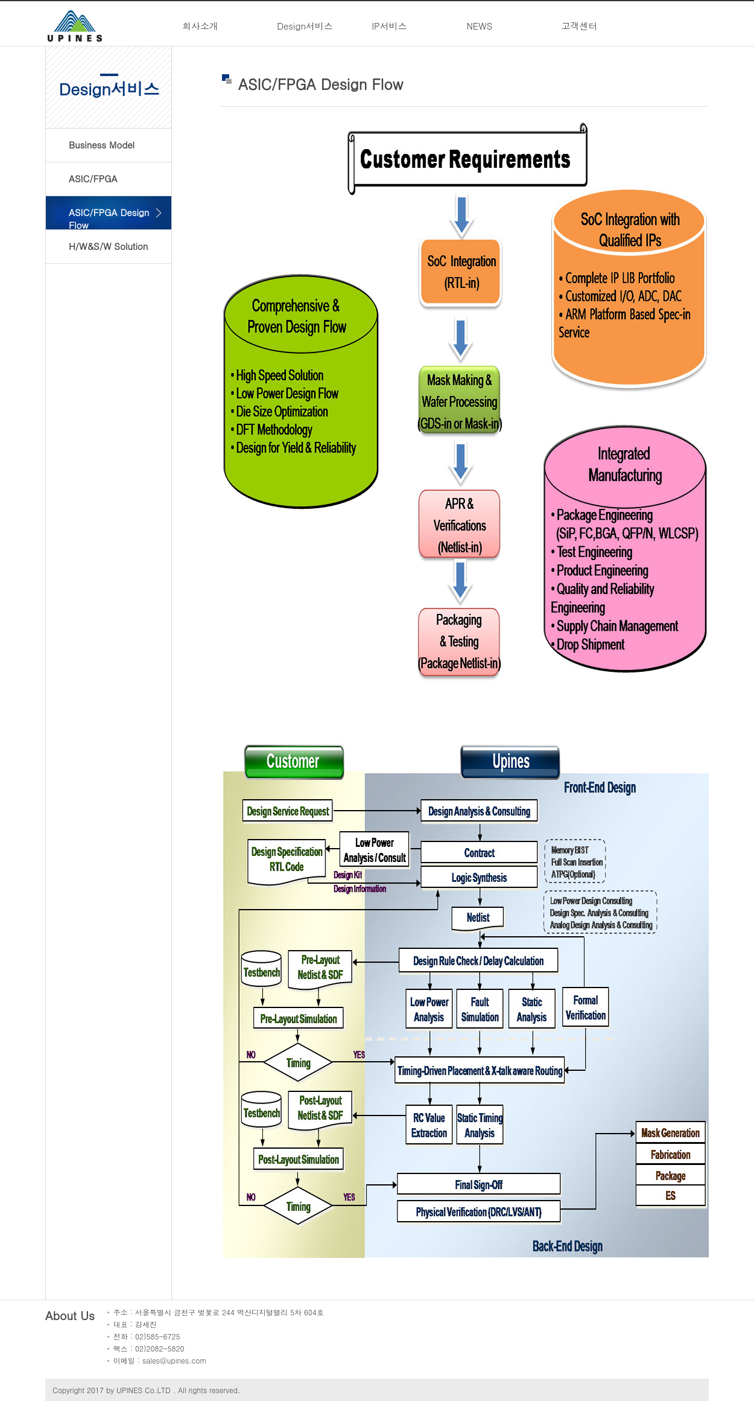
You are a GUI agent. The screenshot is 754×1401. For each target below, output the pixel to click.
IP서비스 (389, 25)
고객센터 (580, 25)
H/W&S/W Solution (108, 246)
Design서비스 (305, 25)
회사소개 (200, 25)
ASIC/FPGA (93, 178)
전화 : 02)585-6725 (146, 1336)
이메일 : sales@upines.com (160, 1360)
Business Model (102, 144)
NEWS (479, 25)
